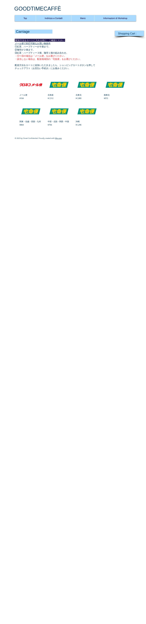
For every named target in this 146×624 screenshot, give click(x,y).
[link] (129, 33)
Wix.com (58, 138)
